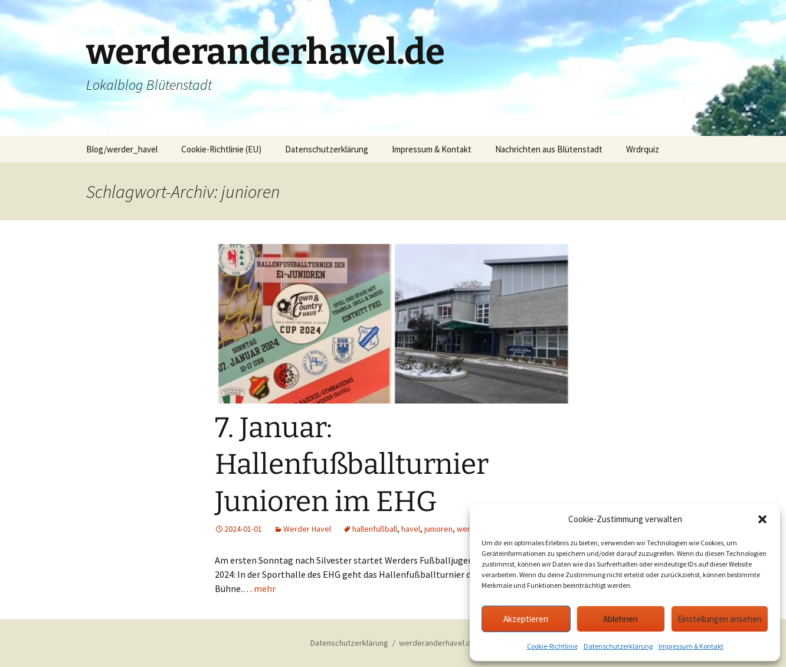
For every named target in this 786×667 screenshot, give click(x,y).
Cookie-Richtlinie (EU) (221, 149)
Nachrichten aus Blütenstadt (548, 149)
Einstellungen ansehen (719, 618)
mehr (265, 588)
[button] (762, 519)
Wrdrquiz (642, 149)
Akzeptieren (525, 618)
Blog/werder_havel (122, 149)
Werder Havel (307, 528)
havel (410, 528)
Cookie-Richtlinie (552, 646)
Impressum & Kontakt (691, 646)
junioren (438, 528)
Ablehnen (620, 618)
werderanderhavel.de (437, 642)
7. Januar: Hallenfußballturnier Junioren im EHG (352, 465)
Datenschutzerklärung (618, 646)
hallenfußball (374, 528)
